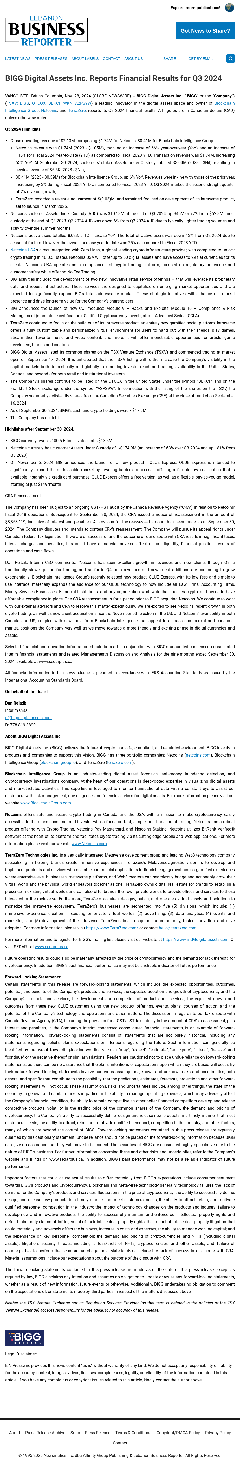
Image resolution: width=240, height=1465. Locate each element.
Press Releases (51, 58)
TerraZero (77, 110)
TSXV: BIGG (18, 103)
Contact (111, 58)
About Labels (85, 58)
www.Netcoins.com (89, 843)
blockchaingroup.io (58, 762)
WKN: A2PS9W (77, 103)
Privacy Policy (218, 1432)
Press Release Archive (45, 1432)
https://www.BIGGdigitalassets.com (195, 939)
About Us (133, 58)
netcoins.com (198, 755)
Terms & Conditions (133, 1432)
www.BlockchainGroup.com (45, 803)
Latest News (18, 58)
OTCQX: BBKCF (46, 103)
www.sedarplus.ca (51, 946)
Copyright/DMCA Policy (178, 1432)
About (14, 1432)
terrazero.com (119, 762)
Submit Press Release (90, 1432)
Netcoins (49, 110)
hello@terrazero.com (178, 928)
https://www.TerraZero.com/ (112, 928)
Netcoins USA (22, 250)
